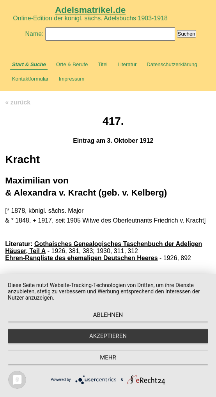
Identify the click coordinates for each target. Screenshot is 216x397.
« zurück (17, 102)
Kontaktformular (30, 79)
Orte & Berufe (72, 64)
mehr (108, 357)
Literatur (127, 64)
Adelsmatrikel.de (90, 10)
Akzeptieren (108, 336)
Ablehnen (108, 314)
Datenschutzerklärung (172, 64)
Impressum (71, 79)
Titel (103, 64)
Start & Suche (29, 64)
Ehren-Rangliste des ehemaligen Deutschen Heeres (81, 258)
